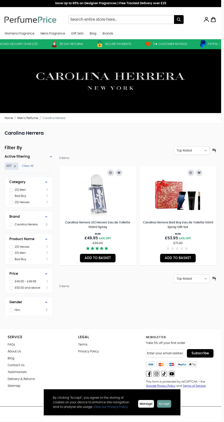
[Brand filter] (28, 217)
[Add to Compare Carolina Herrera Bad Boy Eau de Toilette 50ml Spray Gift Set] (190, 172)
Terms (82, 344)
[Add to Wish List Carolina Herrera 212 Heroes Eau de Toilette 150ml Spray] (119, 172)
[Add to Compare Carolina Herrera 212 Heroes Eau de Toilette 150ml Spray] (110, 172)
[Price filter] (28, 274)
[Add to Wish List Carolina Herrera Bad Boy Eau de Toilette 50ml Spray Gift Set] (199, 172)
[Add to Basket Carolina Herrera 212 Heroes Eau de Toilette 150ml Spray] (98, 258)
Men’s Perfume (27, 118)
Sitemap (14, 385)
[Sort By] (192, 150)
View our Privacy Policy (111, 406)
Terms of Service (194, 386)
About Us (14, 351)
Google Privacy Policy (160, 386)
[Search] (179, 19)
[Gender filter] (28, 302)
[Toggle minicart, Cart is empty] (213, 19)
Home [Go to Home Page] (9, 118)
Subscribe (200, 353)
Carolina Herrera (53, 118)
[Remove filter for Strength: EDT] (12, 166)
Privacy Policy (88, 351)
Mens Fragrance (53, 33)
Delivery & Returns (21, 378)
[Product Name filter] (28, 239)
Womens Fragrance (19, 33)
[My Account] (206, 19)
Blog (93, 33)
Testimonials (17, 372)
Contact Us (16, 365)
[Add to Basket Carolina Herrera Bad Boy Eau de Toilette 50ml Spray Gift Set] (178, 258)
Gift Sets (77, 33)
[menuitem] (108, 33)
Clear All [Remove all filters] (27, 166)
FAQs (11, 344)
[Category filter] (28, 182)
